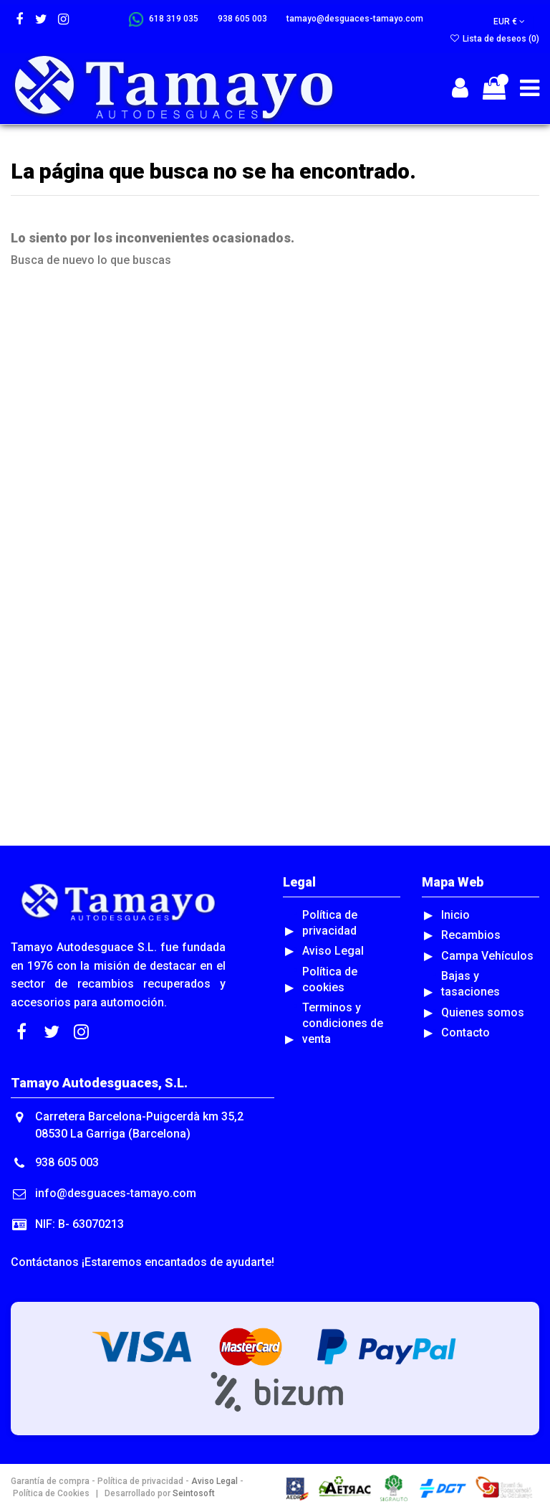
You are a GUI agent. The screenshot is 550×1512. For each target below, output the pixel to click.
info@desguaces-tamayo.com (115, 1193)
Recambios (471, 935)
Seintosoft (192, 1493)
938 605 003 (67, 1162)
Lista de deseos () (494, 39)
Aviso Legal (333, 951)
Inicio (455, 915)
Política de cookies (329, 979)
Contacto (465, 1032)
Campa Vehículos (487, 956)
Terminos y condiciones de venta (342, 1023)
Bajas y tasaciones (470, 983)
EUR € (509, 21)
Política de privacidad (329, 922)
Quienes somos (482, 1012)
